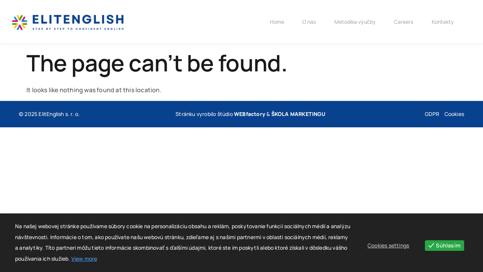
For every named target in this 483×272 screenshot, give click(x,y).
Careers (402, 21)
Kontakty (442, 21)
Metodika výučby (353, 21)
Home (273, 21)
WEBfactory (249, 113)
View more (84, 258)
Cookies (454, 113)
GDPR (432, 113)
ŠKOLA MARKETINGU (298, 113)
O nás (306, 21)
